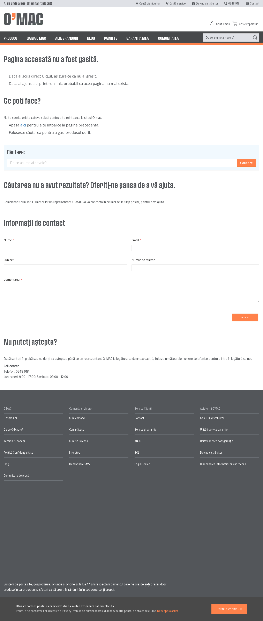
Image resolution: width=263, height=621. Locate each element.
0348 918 (234, 3)
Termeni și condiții (14, 441)
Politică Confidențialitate (18, 452)
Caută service (178, 3)
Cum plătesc (76, 429)
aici (23, 125)
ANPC (138, 441)
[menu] (131, 38)
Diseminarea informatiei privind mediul (223, 464)
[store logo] (23, 19)
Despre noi (10, 418)
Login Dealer (142, 464)
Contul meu (223, 24)
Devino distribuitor (207, 3)
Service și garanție (146, 429)
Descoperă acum (167, 611)
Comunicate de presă (16, 475)
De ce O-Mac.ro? (13, 429)
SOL (137, 452)
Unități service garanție (214, 429)
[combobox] (231, 37)
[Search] (255, 37)
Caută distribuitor (149, 3)
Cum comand (77, 418)
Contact (254, 3)
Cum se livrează (78, 441)
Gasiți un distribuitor (212, 418)
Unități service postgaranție (216, 441)
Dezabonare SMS (79, 464)
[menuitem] (10, 38)
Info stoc (74, 452)
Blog (6, 464)
